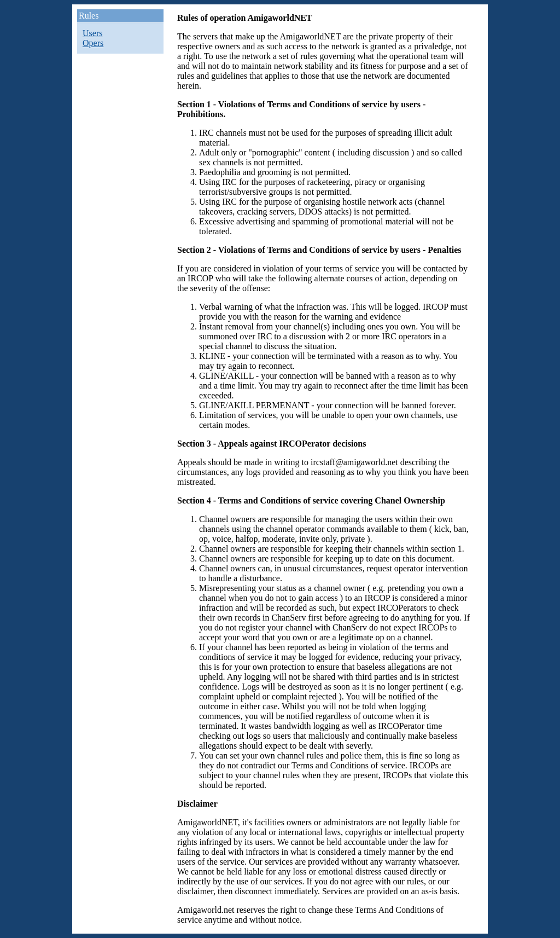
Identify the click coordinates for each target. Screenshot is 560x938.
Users (92, 33)
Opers (93, 43)
